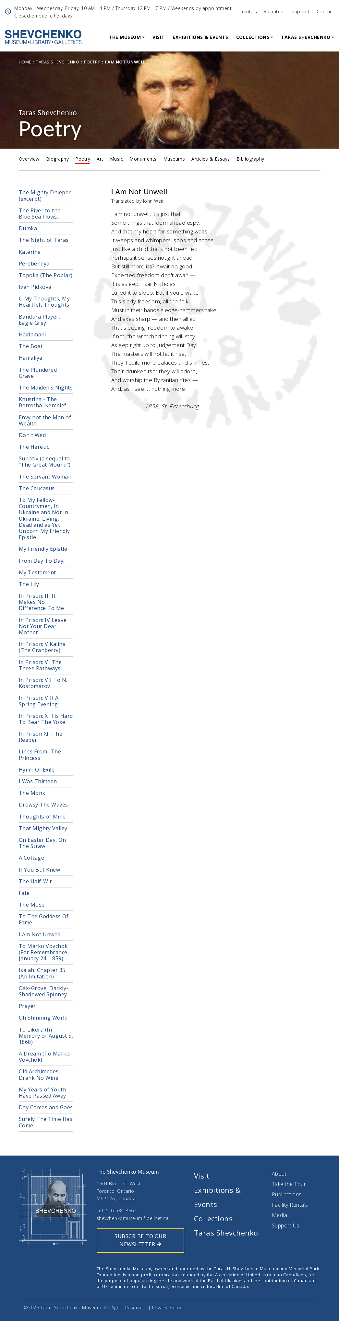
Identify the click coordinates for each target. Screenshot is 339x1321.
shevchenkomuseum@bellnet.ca (133, 1218)
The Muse (32, 904)
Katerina (30, 251)
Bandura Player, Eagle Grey (39, 319)
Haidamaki (32, 334)
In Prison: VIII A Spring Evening (39, 700)
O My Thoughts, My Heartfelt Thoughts (44, 301)
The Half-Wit (35, 881)
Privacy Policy (166, 1307)
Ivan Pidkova (35, 286)
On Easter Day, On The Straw (42, 843)
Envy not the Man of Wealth (45, 420)
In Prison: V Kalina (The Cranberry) (42, 647)
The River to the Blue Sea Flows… (40, 213)
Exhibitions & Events (200, 37)
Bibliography (250, 159)
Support (301, 11)
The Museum (125, 37)
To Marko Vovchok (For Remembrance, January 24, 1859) (44, 952)
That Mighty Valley (43, 828)
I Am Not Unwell (40, 934)
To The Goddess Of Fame (44, 919)
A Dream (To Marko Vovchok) (44, 1056)
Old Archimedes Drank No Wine (39, 1074)
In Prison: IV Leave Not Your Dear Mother (43, 626)
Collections (253, 37)
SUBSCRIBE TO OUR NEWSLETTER (140, 1240)
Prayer (27, 1006)
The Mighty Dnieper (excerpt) (45, 195)
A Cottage (31, 857)
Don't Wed (32, 435)
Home (25, 62)
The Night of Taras (44, 239)
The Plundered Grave (38, 372)
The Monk (32, 792)
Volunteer (274, 11)
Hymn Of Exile (37, 769)
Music (116, 159)
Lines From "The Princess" (40, 754)
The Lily (29, 584)
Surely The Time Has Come (46, 1122)
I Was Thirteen (38, 781)
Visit (158, 37)
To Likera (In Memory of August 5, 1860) (46, 1035)
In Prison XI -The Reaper (41, 736)
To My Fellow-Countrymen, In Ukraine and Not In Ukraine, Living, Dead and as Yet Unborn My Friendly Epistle (44, 518)
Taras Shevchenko (305, 37)
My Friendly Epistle (43, 548)
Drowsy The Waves (43, 804)
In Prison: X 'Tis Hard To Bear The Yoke (46, 719)
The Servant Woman (45, 476)
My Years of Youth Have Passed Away (43, 1092)
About (279, 1173)
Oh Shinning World (43, 1017)
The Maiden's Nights (46, 387)
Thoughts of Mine (42, 816)
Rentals (249, 11)
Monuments (143, 159)
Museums (174, 159)
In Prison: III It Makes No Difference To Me (41, 602)
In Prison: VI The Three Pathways (40, 665)
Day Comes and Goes (46, 1107)
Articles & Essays (210, 159)
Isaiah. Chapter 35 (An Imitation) (42, 973)
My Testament (37, 572)
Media (279, 1215)
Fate (24, 893)
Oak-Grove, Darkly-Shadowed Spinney (43, 991)
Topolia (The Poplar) (46, 275)
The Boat (31, 346)
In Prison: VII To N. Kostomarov (43, 683)
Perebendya (34, 263)
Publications (287, 1194)
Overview (29, 159)
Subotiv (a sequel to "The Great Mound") (45, 461)
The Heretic (34, 446)
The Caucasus (37, 488)
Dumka (28, 228)
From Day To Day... (43, 560)
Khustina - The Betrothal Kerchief (43, 402)
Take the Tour (289, 1184)
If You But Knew (39, 869)
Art (100, 159)
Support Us (285, 1225)
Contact (325, 11)
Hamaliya (30, 357)
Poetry (92, 62)
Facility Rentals (290, 1204)
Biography (57, 159)
